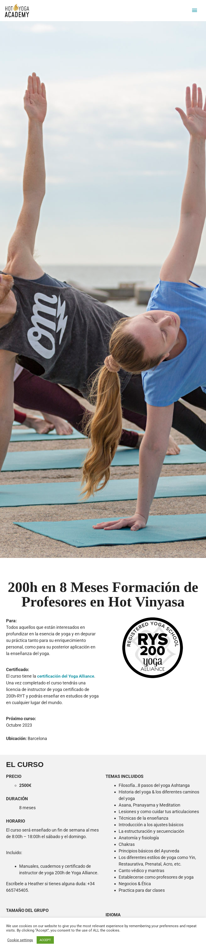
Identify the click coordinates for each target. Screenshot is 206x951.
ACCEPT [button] (45, 940)
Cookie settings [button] (20, 940)
